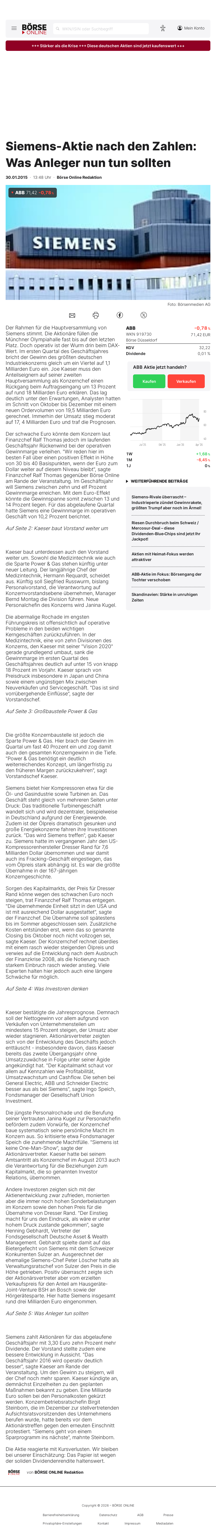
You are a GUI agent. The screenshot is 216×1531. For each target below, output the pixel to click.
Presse (168, 1515)
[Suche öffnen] (101, 28)
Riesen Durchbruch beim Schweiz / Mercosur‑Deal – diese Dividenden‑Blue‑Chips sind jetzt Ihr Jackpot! (166, 531)
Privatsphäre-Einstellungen (62, 1523)
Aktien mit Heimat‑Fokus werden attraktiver (163, 556)
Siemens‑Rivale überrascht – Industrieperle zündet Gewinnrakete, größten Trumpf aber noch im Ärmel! (167, 502)
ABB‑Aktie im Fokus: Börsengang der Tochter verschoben (167, 577)
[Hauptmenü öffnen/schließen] (14, 28)
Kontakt (103, 1523)
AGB (140, 1515)
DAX (113, 345)
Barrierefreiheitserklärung (61, 1515)
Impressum (132, 1523)
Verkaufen (186, 381)
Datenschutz (108, 1515)
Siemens (15, 333)
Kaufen (149, 381)
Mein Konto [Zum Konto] (190, 28)
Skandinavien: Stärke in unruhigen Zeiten (165, 597)
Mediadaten (164, 1523)
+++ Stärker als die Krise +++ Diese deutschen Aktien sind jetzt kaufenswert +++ (108, 45)
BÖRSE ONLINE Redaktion (59, 1471)
